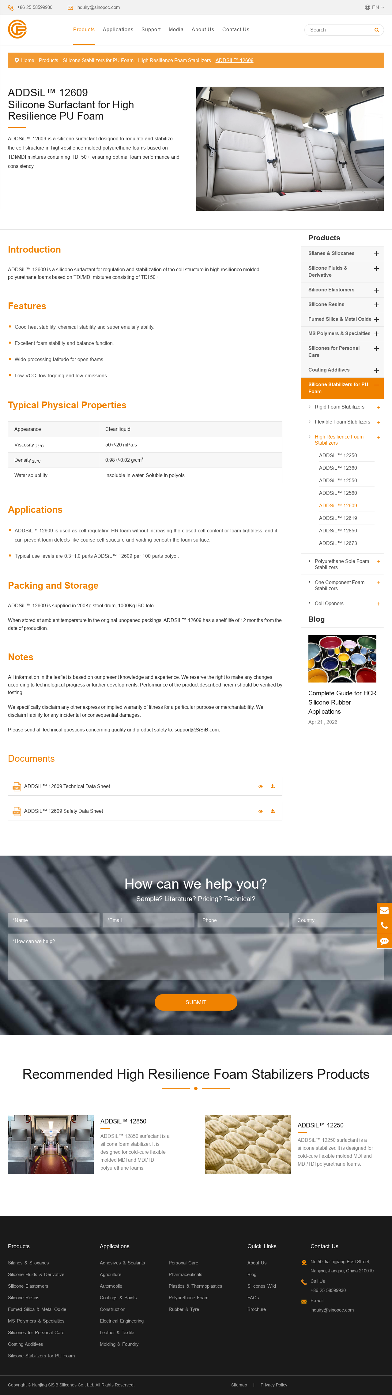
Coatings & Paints (118, 1297)
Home (27, 60)
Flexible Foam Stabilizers (342, 421)
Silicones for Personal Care (36, 1332)
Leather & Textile (117, 1332)
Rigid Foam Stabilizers (339, 406)
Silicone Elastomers (331, 290)
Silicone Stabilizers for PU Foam (98, 60)
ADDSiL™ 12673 (338, 543)
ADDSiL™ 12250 (338, 455)
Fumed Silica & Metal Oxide (339, 319)
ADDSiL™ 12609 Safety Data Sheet (58, 811)
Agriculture (110, 1274)
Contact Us (236, 29)
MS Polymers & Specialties (339, 333)
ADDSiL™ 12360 (338, 468)
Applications (118, 29)
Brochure (256, 1309)
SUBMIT (196, 1002)
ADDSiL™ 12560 (338, 493)
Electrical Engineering (122, 1320)
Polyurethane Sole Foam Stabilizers (342, 564)
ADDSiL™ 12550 (338, 480)
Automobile (111, 1286)
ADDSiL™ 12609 (235, 60)
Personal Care (183, 1262)
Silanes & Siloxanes (331, 253)
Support (151, 29)
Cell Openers (329, 603)
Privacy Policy (274, 1384)
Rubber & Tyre (184, 1309)
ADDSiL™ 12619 (338, 518)
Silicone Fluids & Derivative (36, 1274)
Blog (316, 619)
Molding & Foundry (119, 1344)
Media (176, 29)
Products (84, 29)
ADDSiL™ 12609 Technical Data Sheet (61, 786)
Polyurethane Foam (189, 1297)
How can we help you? (195, 884)
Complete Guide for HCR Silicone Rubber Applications (342, 702)
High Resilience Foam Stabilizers (174, 60)
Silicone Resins (326, 304)
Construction (112, 1309)
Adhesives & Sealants (122, 1262)
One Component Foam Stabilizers (339, 585)
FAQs (253, 1297)
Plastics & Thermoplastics (195, 1286)
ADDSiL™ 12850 (338, 530)
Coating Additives (329, 370)
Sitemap (239, 1384)
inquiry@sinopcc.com (98, 7)
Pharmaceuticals (185, 1274)
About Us (203, 29)
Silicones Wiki (261, 1286)
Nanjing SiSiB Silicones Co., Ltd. (63, 1384)
